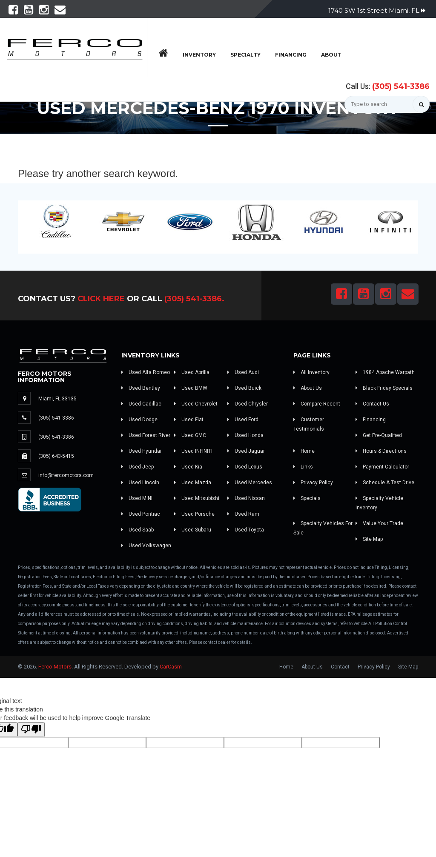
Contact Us (372, 404)
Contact (340, 667)
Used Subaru (192, 530)
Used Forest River (145, 435)
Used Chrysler (247, 404)
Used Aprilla (191, 372)
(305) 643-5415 (56, 456)
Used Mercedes (249, 483)
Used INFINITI (193, 451)
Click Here (101, 298)
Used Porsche (194, 514)
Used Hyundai (141, 451)
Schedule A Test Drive (385, 483)
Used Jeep (137, 467)
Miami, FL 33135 (57, 399)
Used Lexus (244, 467)
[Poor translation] (31, 729)
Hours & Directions (381, 451)
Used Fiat (189, 420)
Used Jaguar (246, 451)
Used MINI (136, 498)
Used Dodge (139, 420)
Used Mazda (192, 483)
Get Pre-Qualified (379, 435)
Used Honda (245, 435)
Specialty (245, 54)
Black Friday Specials (384, 388)
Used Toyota (245, 530)
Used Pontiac (140, 514)
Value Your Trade (379, 523)
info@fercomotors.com (66, 475)
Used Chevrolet (196, 404)
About (331, 54)
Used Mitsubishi (196, 498)
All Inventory (311, 372)
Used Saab (137, 530)
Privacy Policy (313, 483)
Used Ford (242, 420)
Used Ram (243, 514)
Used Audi (243, 372)
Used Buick (244, 388)
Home (304, 451)
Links (303, 467)
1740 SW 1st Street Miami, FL (376, 10)
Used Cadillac (141, 404)
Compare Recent (316, 404)
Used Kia (188, 467)
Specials (307, 498)
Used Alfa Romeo (145, 372)
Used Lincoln (140, 483)
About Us (307, 388)
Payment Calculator (382, 467)
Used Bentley (140, 388)
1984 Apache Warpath (385, 372)
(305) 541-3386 (401, 86)
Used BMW (190, 388)
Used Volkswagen (146, 545)
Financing (291, 54)
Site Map (369, 539)
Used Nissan (246, 498)
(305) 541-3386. (194, 298)
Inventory (199, 54)
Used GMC (190, 435)
